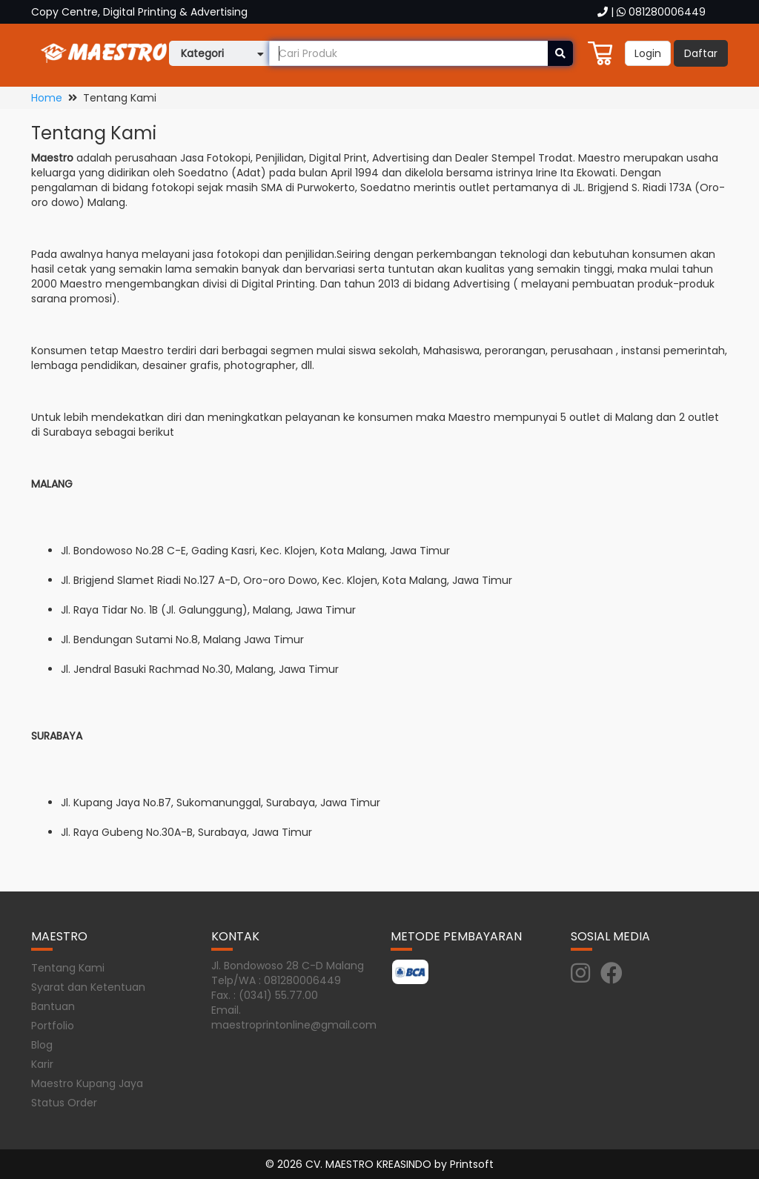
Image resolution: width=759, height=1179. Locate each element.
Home (46, 97)
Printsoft (472, 1164)
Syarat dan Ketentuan (88, 987)
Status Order (64, 1102)
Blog (42, 1044)
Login (647, 53)
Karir (42, 1064)
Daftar (700, 53)
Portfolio (52, 1025)
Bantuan (53, 1006)
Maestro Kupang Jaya (87, 1083)
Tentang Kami (68, 967)
